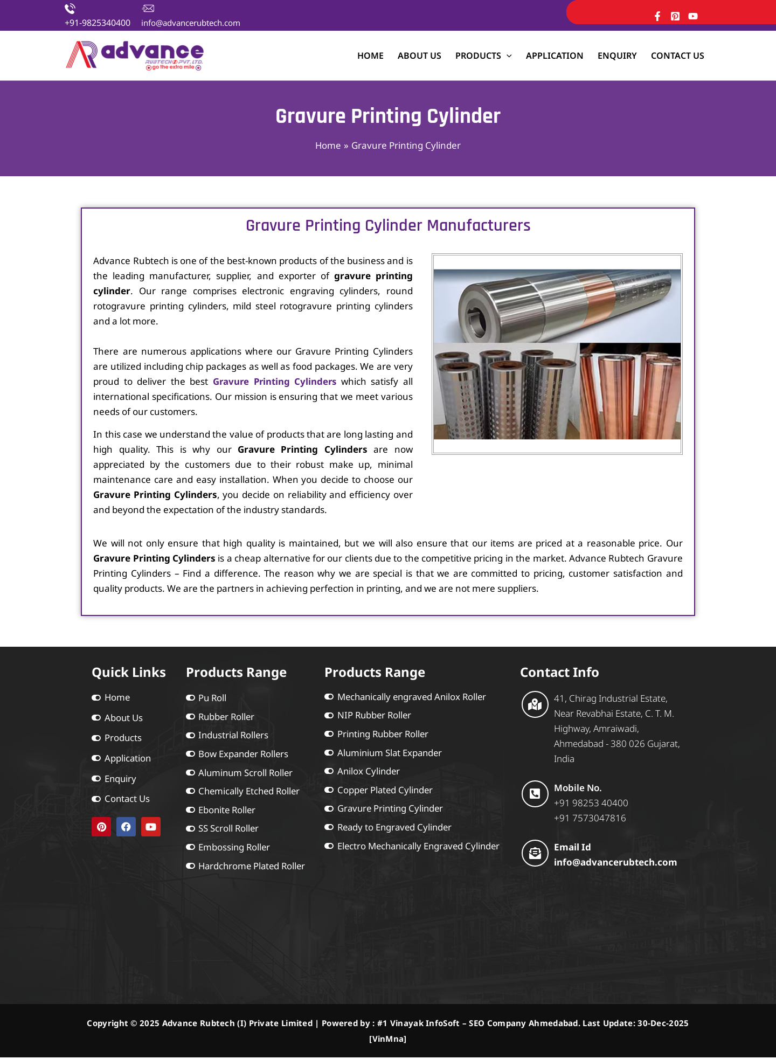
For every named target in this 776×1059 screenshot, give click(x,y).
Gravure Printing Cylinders (274, 381)
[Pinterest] (675, 16)
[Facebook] (657, 16)
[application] (506, 55)
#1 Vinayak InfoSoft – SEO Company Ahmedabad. (478, 1025)
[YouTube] (693, 16)
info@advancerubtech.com (190, 22)
